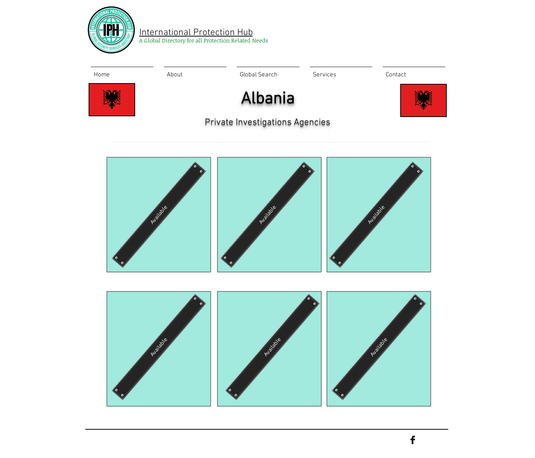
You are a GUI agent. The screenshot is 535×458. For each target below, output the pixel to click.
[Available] (158, 214)
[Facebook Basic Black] (412, 440)
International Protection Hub (196, 32)
